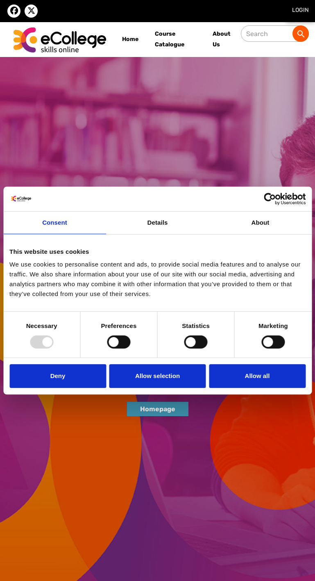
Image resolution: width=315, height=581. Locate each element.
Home (130, 39)
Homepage (157, 409)
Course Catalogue (169, 39)
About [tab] (261, 222)
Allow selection (157, 375)
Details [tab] (157, 222)
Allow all (257, 375)
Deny (58, 375)
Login (300, 10)
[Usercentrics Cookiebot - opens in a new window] (270, 199)
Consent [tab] (54, 222)
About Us (222, 39)
